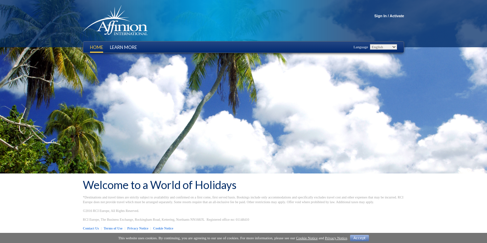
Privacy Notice (137, 228)
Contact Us (91, 228)
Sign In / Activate (389, 16)
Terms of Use (113, 228)
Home (96, 47)
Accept (359, 238)
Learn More (123, 47)
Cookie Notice (163, 228)
